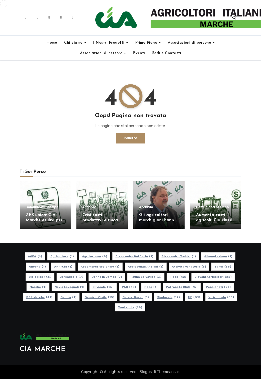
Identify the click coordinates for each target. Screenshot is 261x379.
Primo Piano (147, 43)
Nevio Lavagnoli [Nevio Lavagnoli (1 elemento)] (69, 287)
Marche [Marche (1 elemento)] (37, 287)
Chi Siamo (74, 43)
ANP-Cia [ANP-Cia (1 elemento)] (63, 266)
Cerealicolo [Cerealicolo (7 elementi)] (71, 276)
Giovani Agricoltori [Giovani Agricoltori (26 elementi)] (212, 276)
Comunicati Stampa (42, 207)
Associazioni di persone (190, 43)
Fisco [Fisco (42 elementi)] (177, 276)
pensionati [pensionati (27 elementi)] (218, 287)
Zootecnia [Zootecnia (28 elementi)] (130, 307)
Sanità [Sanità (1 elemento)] (68, 297)
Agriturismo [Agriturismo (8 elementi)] (94, 256)
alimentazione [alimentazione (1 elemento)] (218, 256)
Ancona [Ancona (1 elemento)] (37, 266)
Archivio (89, 207)
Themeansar (168, 372)
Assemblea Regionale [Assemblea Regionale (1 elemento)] (100, 266)
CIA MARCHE (43, 349)
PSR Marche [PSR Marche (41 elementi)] (39, 297)
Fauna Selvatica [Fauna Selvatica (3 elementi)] (145, 276)
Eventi (139, 53)
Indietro (130, 138)
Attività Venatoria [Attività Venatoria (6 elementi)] (189, 266)
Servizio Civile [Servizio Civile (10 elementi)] (99, 297)
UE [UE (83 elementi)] (194, 297)
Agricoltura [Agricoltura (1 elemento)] (62, 256)
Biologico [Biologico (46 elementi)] (39, 276)
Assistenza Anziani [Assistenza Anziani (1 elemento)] (146, 266)
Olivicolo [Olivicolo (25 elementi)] (102, 287)
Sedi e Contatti (166, 53)
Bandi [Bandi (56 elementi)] (222, 266)
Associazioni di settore (102, 53)
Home (51, 43)
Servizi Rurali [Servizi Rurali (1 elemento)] (135, 297)
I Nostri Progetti (109, 43)
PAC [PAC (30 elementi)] (129, 287)
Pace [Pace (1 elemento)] (150, 287)
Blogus (145, 372)
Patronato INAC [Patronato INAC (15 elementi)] (181, 287)
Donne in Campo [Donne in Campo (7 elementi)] (106, 276)
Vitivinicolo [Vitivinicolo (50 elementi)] (221, 297)
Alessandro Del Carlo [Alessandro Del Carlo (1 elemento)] (134, 256)
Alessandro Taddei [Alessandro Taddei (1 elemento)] (178, 256)
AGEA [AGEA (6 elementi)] (35, 256)
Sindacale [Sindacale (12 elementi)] (168, 297)
